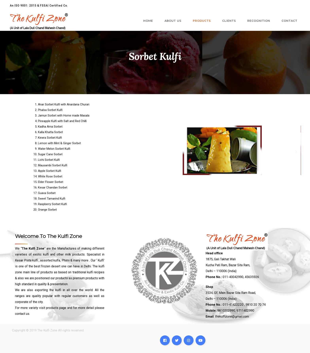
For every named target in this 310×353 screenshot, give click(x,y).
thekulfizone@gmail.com (232, 316)
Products (202, 21)
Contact (289, 21)
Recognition (258, 21)
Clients (229, 21)
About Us (172, 21)
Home (148, 21)
